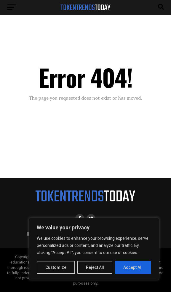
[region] (94, 249)
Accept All (133, 267)
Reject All (95, 267)
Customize (55, 267)
